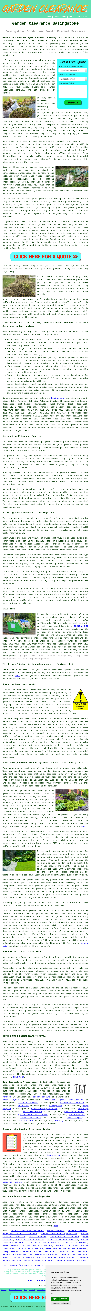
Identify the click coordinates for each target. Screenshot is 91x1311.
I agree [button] (55, 1299)
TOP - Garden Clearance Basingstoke (23, 1265)
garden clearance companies (18, 416)
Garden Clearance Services (27, 1231)
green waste (73, 314)
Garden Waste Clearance (37, 1246)
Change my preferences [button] (61, 1303)
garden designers (30, 1118)
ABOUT (64, 17)
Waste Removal (55, 1231)
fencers (7, 1097)
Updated (32, 1290)
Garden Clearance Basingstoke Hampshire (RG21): (30, 37)
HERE (17, 676)
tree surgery (75, 1118)
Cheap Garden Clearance (64, 1237)
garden (84, 37)
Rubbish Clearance (67, 1246)
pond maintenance (74, 1112)
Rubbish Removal (77, 1231)
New (25, 1290)
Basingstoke (57, 398)
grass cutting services (44, 1109)
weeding (59, 1121)
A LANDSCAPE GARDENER (72, 1103)
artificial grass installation (64, 1100)
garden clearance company (55, 742)
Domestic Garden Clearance (43, 1243)
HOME (49, 17)
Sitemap (4, 1290)
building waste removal (69, 541)
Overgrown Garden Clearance (20, 1234)
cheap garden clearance (75, 1155)
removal (36, 188)
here (56, 1226)
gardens (12, 81)
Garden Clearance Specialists (59, 1234)
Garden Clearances (45, 1251)
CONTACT (72, 17)
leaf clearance (32, 1182)
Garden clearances (13, 398)
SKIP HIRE (23, 1106)
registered (77, 130)
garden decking (41, 1097)
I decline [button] (64, 1299)
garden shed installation (33, 1115)
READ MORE (18, 1077)
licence (78, 673)
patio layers (11, 1100)
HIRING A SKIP (80, 626)
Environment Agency (69, 676)
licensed (41, 119)
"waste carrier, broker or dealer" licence (28, 122)
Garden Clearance (15, 1290)
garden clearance (62, 113)
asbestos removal (12, 1182)
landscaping (35, 442)
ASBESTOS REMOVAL (28, 1103)
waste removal (77, 1115)
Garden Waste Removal (74, 1243)
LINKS (56, 17)
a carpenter (55, 1106)
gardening (55, 43)
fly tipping (68, 133)
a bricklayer (25, 1121)
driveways (83, 1109)
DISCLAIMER (82, 17)
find (12, 1202)
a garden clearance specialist (34, 968)
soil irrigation (32, 1112)
